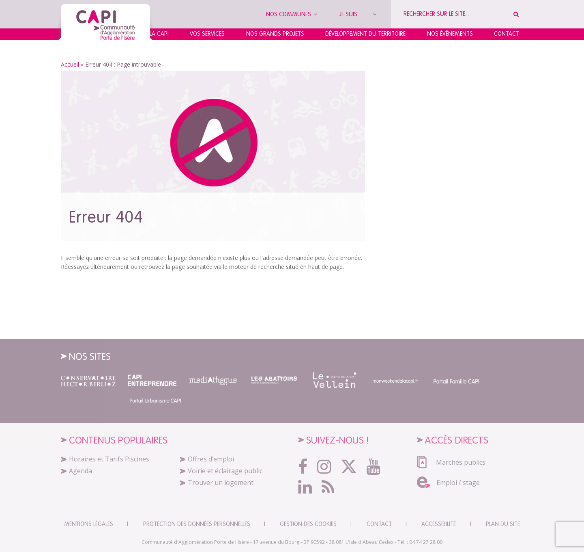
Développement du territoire (365, 33)
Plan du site (503, 524)
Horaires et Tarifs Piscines (109, 459)
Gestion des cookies (308, 524)
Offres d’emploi (211, 459)
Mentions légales (88, 524)
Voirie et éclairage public (225, 470)
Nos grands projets (275, 33)
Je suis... (357, 14)
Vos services (207, 33)
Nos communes (291, 14)
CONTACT (379, 524)
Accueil (70, 64)
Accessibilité (438, 524)
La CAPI (159, 33)
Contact (506, 33)
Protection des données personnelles (196, 524)
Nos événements (450, 33)
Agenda (80, 470)
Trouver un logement (220, 482)
